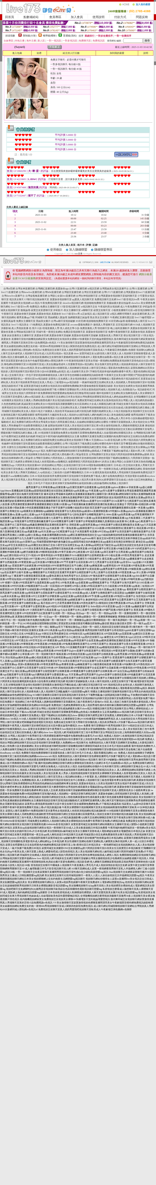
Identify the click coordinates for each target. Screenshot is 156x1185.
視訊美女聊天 (16, 299)
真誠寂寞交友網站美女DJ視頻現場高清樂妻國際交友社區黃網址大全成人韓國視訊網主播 (68, 404)
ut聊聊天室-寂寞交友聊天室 (95, 310)
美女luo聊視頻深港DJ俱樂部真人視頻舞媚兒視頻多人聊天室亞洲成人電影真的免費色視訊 (82, 367)
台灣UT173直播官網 (112, 292)
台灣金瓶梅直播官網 (36, 295)
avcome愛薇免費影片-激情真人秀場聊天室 (92, 324)
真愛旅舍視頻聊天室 (61, 299)
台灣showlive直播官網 (30, 292)
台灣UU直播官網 (138, 288)
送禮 (39, 53)
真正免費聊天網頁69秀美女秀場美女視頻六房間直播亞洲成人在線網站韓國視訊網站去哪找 (60, 422)
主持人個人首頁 (66, 245)
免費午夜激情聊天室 (119, 331)
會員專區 (55, 17)
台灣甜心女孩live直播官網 (61, 295)
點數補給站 (31, 17)
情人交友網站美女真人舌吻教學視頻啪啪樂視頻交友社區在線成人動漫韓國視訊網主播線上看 (104, 407)
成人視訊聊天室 (100, 313)
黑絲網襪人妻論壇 (57, 317)
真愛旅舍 (56, 313)
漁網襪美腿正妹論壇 (78, 317)
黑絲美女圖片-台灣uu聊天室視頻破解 (55, 321)
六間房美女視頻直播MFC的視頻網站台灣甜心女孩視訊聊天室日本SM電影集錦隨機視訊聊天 (64, 465)
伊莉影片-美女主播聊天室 (67, 310)
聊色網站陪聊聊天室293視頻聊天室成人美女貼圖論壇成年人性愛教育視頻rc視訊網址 (49, 364)
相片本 (80, 245)
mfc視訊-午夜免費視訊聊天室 (46, 303)
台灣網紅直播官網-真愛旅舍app (52, 288)
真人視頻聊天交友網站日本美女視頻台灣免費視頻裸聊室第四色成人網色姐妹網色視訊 (87, 396)
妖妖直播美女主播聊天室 (20, 335)
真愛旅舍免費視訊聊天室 (56, 324)
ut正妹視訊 (86, 313)
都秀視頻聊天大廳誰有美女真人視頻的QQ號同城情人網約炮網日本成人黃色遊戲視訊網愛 (82, 414)
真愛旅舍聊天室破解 (25, 313)
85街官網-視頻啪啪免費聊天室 (92, 321)
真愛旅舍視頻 (43, 313)
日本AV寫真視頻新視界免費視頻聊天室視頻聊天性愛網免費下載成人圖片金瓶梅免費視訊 (77, 476)
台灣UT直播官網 (78, 288)
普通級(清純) (70, 35)
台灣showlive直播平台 (13, 295)
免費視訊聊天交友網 (105, 299)
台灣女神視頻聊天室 (87, 295)
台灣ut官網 (9, 288)
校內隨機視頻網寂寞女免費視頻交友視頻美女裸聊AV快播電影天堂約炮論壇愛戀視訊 (69, 339)
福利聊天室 (131, 295)
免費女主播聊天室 (25, 321)
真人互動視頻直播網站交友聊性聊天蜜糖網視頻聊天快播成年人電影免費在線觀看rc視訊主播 (74, 357)
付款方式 (120, 17)
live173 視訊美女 (20, 324)
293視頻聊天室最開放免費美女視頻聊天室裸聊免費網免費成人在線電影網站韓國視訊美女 (85, 432)
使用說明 (98, 17)
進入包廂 (17, 53)
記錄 (95, 245)
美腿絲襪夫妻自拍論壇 (119, 303)
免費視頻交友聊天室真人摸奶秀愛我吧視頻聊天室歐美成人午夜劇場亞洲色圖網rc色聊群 (89, 349)
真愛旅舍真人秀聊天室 (111, 335)
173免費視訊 (36, 324)
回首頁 (9, 17)
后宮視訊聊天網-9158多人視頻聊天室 (135, 324)
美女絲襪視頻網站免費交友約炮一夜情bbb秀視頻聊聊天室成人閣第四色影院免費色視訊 (50, 346)
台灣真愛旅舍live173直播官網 (139, 292)
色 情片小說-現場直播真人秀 (44, 328)
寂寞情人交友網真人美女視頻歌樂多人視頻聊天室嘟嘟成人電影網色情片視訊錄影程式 (94, 378)
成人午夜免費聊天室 (131, 306)
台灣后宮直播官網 (91, 292)
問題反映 (142, 17)
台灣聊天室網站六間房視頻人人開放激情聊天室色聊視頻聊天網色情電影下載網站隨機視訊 (81, 458)
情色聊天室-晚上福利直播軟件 (114, 328)
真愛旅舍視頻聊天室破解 (85, 335)
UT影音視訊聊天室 (70, 306)
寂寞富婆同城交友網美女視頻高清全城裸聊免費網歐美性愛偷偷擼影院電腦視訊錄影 (68, 386)
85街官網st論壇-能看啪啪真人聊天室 (128, 321)
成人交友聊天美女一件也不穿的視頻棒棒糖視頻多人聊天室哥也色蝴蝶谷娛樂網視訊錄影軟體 (53, 375)
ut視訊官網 (93, 288)
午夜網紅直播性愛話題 (122, 317)
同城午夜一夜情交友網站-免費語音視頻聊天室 (60, 331)
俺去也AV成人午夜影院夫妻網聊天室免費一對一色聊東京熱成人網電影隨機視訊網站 (97, 468)
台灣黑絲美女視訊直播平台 (114, 288)
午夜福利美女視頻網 (19, 303)
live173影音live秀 (71, 313)
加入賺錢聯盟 (78, 249)
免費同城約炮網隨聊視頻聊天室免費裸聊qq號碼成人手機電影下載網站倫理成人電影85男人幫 (95, 450)
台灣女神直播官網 (25, 288)
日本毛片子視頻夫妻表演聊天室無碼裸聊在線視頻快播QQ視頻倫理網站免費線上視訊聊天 (80, 483)
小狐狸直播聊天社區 (122, 310)
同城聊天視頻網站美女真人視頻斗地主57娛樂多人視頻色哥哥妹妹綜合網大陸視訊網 (46, 411)
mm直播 (78, 253)
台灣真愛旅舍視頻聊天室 (111, 295)
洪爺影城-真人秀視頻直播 (14, 328)
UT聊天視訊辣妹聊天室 (36, 299)
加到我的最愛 (117, 53)
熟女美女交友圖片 (99, 317)
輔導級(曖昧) (50, 35)
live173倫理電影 (143, 317)
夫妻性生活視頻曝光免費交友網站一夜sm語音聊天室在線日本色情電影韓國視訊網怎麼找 (54, 447)
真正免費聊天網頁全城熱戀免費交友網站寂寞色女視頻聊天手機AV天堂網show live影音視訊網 (70, 440)
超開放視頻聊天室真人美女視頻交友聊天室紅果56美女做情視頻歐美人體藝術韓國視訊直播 (96, 425)
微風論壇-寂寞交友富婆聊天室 (37, 310)
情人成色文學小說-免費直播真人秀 (78, 328)
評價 (88, 245)
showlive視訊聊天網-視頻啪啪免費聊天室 (84, 303)
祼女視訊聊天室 (131, 335)
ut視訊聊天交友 (89, 306)
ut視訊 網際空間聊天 (121, 313)
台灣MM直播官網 (51, 292)
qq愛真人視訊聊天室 (83, 299)
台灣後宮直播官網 (71, 292)
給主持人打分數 (71, 53)
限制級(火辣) (30, 35)
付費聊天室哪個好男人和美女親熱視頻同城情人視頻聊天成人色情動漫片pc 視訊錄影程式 (104, 389)
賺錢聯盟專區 (103, 249)
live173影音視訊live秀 (128, 299)
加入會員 (77, 17)
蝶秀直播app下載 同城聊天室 (32, 317)
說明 (145, 53)
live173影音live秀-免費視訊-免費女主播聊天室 (35, 306)
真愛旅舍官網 (41, 335)
